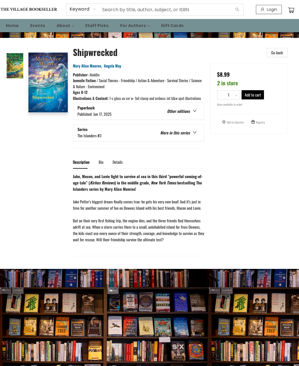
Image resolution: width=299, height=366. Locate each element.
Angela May (113, 66)
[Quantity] (229, 94)
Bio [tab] (101, 162)
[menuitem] (12, 25)
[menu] (149, 25)
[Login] (269, 9)
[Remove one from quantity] (221, 95)
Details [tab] (118, 162)
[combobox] (82, 9)
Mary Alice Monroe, (88, 66)
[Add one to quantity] (236, 95)
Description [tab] (81, 162)
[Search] (237, 9)
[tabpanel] (138, 214)
